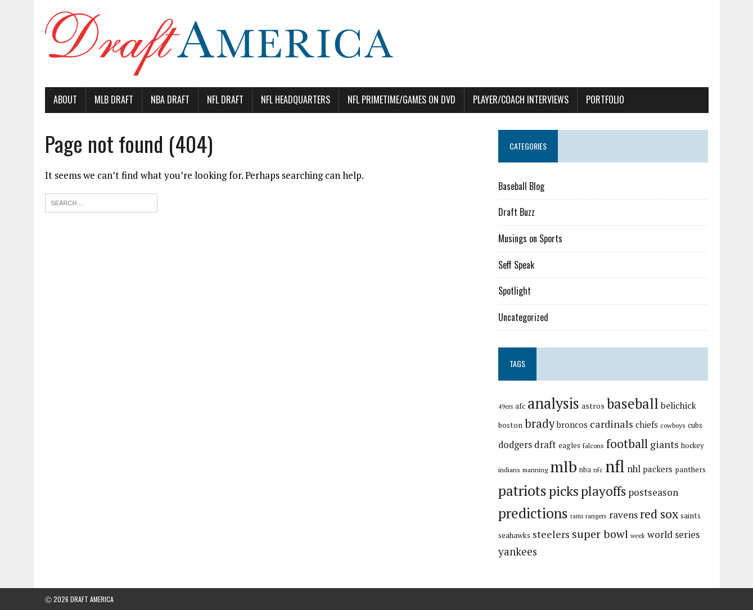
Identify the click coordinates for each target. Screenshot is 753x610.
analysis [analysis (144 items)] (553, 403)
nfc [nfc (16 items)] (598, 470)
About (65, 99)
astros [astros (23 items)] (593, 406)
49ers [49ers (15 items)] (505, 406)
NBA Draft (170, 99)
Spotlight (514, 290)
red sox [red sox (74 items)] (659, 513)
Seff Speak (516, 265)
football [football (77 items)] (627, 443)
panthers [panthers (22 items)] (690, 469)
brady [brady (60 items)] (539, 423)
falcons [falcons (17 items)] (593, 445)
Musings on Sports (530, 238)
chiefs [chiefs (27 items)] (646, 424)
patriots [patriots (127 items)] (522, 490)
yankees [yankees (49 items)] (517, 551)
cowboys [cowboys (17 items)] (673, 425)
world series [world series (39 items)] (673, 534)
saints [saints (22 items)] (690, 515)
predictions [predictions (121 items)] (533, 513)
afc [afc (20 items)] (520, 406)
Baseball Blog (521, 186)
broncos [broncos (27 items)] (572, 424)
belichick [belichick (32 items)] (678, 405)
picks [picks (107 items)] (564, 491)
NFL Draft (225, 99)
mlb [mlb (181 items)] (563, 466)
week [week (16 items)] (637, 535)
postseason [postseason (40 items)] (653, 492)
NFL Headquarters (295, 99)
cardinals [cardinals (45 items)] (611, 424)
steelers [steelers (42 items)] (551, 534)
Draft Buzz (516, 212)
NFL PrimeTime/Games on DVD (402, 99)
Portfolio (605, 99)
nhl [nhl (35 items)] (634, 469)
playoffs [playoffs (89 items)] (603, 491)
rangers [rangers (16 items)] (596, 516)
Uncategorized (523, 317)
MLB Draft (113, 99)
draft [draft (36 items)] (545, 445)
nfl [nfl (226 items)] (615, 466)
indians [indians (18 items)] (509, 470)
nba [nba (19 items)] (585, 470)
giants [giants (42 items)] (664, 444)
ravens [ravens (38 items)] (623, 514)
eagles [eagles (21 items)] (569, 445)
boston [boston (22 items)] (510, 425)
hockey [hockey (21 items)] (692, 445)
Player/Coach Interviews (521, 99)
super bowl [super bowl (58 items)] (600, 533)
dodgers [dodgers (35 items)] (515, 445)
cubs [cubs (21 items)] (695, 425)
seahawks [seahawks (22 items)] (514, 535)
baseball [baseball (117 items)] (633, 403)
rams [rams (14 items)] (576, 516)
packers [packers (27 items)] (658, 469)
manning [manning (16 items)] (535, 470)
